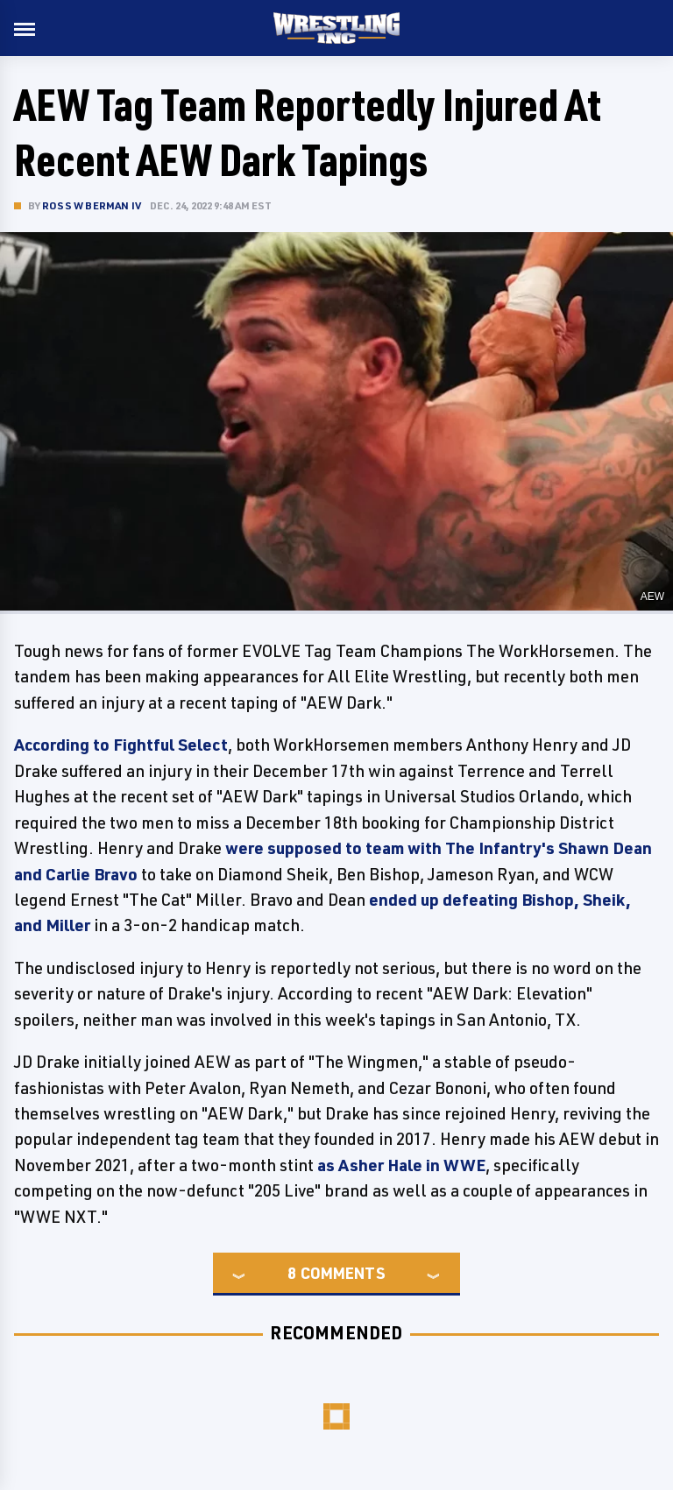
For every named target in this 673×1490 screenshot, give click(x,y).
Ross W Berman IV (91, 205)
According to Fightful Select (121, 744)
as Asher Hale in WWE (401, 1165)
